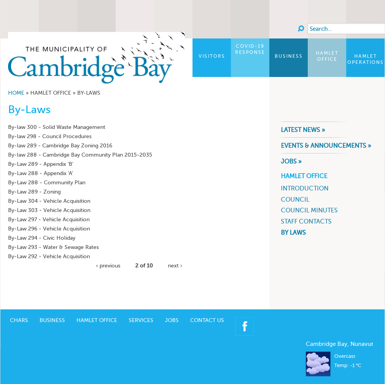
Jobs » (291, 161)
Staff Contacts (306, 221)
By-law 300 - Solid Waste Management (56, 127)
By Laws (293, 232)
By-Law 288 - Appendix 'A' (40, 173)
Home (16, 93)
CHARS (19, 309)
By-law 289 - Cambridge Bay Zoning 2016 (60, 145)
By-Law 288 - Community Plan (46, 182)
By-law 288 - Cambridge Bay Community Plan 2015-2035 (80, 155)
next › (175, 265)
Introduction (305, 188)
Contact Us (207, 309)
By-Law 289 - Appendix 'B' (40, 164)
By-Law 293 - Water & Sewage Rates (53, 247)
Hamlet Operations (365, 59)
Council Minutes (309, 210)
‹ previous (108, 265)
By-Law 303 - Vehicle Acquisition (49, 210)
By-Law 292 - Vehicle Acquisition (49, 256)
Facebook (245, 315)
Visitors (212, 56)
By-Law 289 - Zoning (34, 192)
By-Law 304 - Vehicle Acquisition (49, 201)
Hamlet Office (327, 56)
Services (141, 309)
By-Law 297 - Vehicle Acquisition (49, 219)
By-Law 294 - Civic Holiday (41, 238)
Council (295, 199)
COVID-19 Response (250, 49)
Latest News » (303, 130)
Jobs (172, 309)
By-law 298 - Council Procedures (49, 136)
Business (289, 56)
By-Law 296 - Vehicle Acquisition (49, 228)
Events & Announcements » (326, 145)
